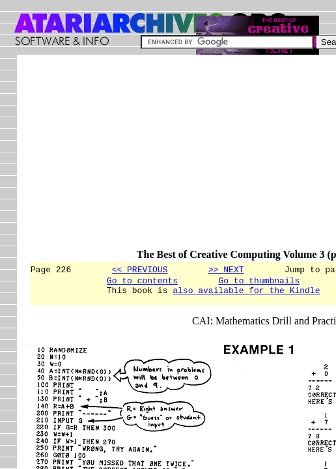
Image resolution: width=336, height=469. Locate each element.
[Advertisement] (182, 157)
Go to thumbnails (259, 282)
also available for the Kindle (246, 294)
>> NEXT (226, 269)
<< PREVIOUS (140, 269)
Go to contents (142, 282)
